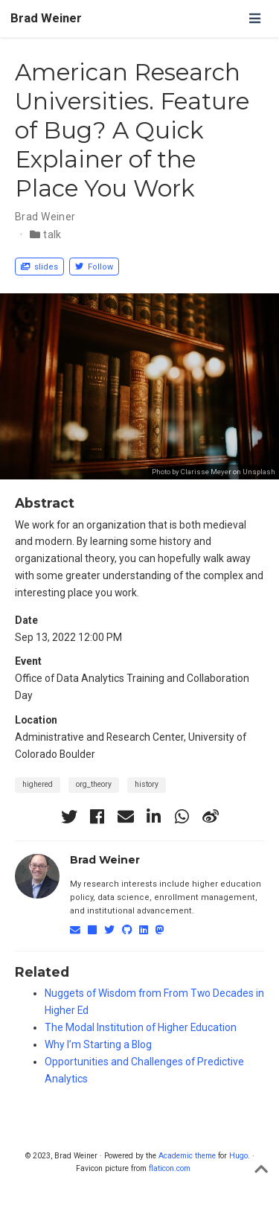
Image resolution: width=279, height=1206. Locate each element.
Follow (94, 267)
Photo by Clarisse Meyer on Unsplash (213, 472)
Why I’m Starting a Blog (98, 1044)
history (146, 784)
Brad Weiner (46, 18)
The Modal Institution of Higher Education (141, 1027)
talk (52, 234)
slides (39, 267)
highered (37, 784)
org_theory (94, 784)
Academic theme (187, 1156)
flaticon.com (169, 1168)
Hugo (238, 1156)
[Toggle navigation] (254, 18)
